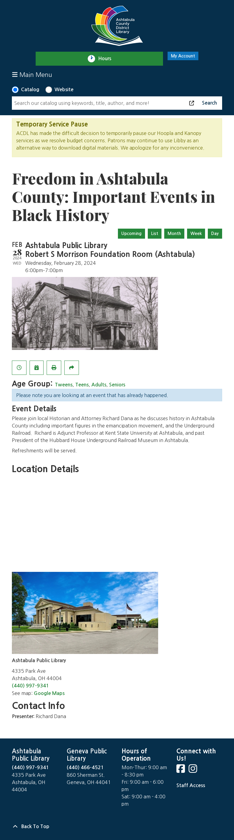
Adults (98, 384)
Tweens (64, 384)
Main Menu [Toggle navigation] (32, 74)
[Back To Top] (117, 827)
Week (196, 233)
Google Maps (49, 693)
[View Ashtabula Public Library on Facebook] (181, 770)
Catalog (30, 89)
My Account (183, 56)
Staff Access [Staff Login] (190, 785)
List (154, 233)
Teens (82, 384)
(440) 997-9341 (30, 685)
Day (215, 233)
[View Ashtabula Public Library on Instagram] (193, 770)
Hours (107, 58)
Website (64, 89)
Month (174, 233)
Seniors (117, 384)
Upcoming (131, 233)
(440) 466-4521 (85, 767)
